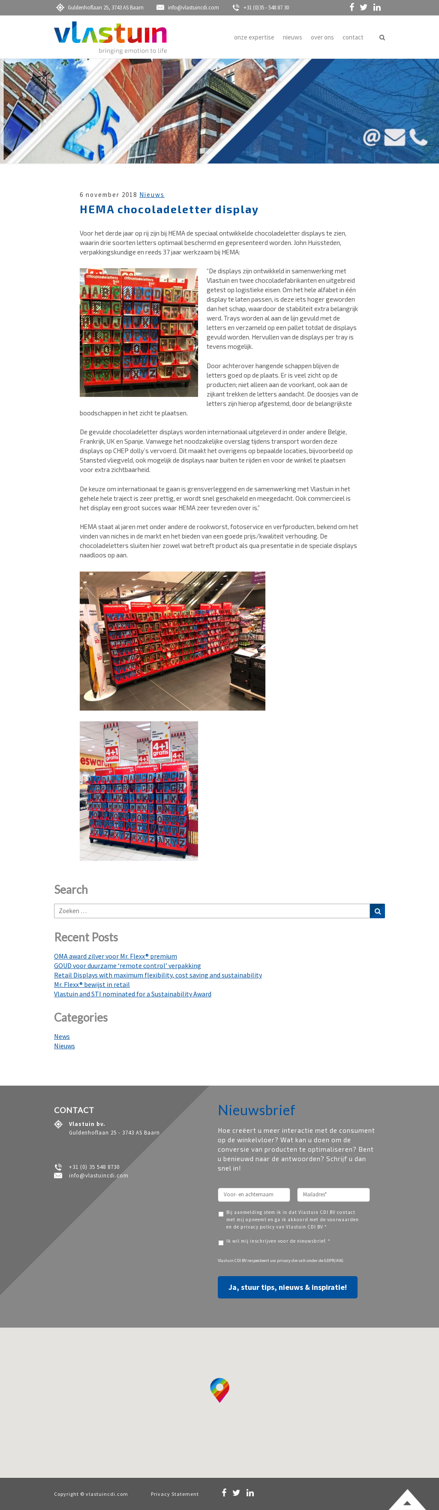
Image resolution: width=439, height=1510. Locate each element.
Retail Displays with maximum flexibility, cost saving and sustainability (158, 975)
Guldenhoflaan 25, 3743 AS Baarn (100, 7)
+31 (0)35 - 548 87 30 (260, 7)
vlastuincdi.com (107, 1494)
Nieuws (152, 195)
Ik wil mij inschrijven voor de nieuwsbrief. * (278, 1241)
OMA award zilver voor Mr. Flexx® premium (115, 956)
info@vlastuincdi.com (187, 7)
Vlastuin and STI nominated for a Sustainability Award (132, 994)
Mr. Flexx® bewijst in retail (92, 984)
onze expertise (254, 37)
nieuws (292, 37)
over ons (322, 37)
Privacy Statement (175, 1494)
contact (353, 37)
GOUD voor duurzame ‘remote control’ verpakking (127, 965)
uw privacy (280, 1260)
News (62, 1036)
